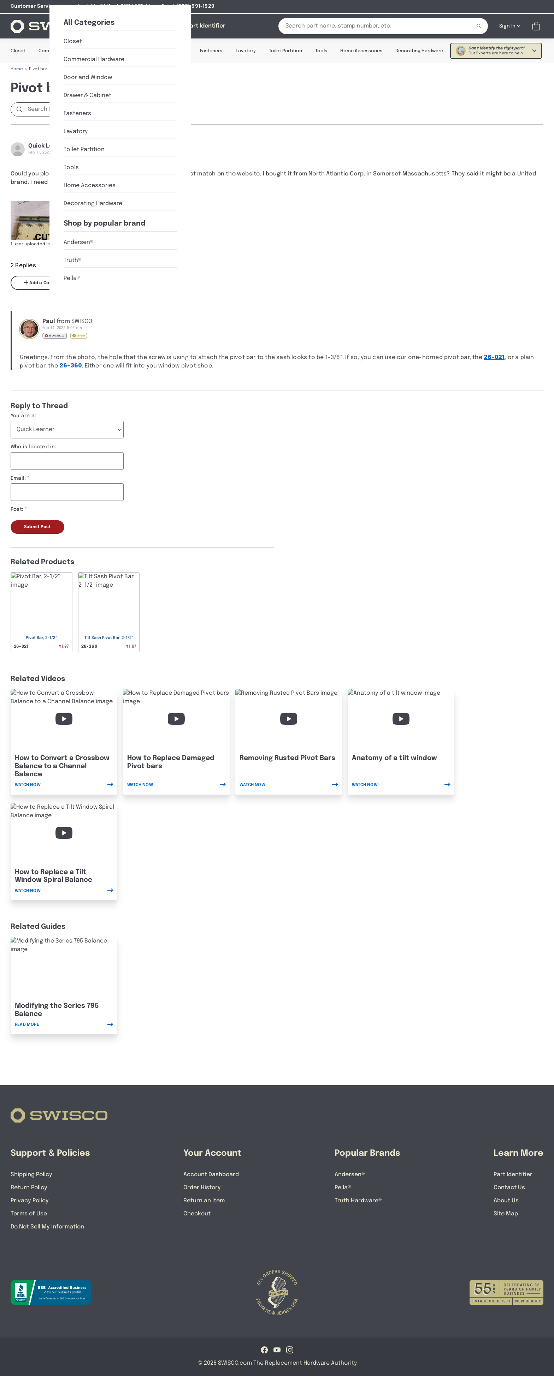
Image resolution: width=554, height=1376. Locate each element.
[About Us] (165, 25)
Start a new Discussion (145, 109)
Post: (17, 509)
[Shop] (132, 25)
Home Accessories (361, 50)
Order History (202, 1187)
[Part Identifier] (205, 25)
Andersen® (350, 1174)
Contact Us (509, 1187)
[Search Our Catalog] (369, 26)
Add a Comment (44, 282)
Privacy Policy (30, 1200)
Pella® (343, 1187)
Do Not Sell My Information (47, 1227)
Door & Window (118, 50)
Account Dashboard (211, 1174)
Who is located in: (34, 446)
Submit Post (37, 527)
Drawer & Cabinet (167, 50)
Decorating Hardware (419, 50)
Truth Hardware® (358, 1200)
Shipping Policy (31, 1174)
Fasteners (211, 50)
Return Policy (29, 1187)
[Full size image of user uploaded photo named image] (40, 220)
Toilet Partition (285, 50)
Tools (321, 50)
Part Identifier (513, 1174)
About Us (506, 1200)
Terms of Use (29, 1213)
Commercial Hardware (63, 50)
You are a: (23, 415)
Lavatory (246, 50)
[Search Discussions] (62, 109)
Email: (18, 477)
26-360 (70, 366)
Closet (18, 50)
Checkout (197, 1213)
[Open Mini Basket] (537, 26)
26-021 (494, 357)
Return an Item (204, 1200)
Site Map (506, 1213)
